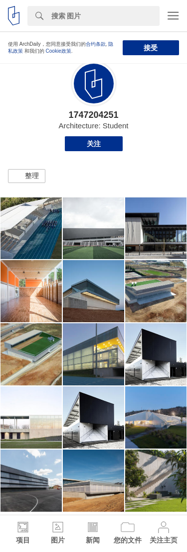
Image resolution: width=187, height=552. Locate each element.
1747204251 (93, 115)
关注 (94, 144)
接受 (151, 48)
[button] (26, 176)
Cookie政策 (58, 51)
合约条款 (96, 44)
